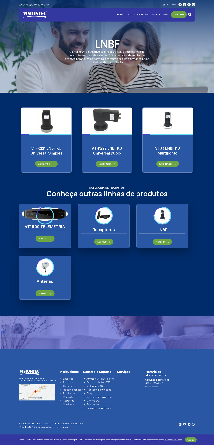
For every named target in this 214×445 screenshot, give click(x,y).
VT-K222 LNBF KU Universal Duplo (107, 151)
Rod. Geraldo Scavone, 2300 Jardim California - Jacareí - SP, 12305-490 (38, 379)
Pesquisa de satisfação (98, 408)
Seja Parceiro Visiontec (98, 397)
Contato (179, 14)
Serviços (155, 14)
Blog (165, 14)
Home (120, 14)
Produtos (142, 14)
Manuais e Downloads (98, 389)
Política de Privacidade (173, 439)
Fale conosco (93, 404)
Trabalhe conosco (73, 389)
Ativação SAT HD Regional (100, 378)
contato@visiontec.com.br (35, 4)
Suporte (130, 14)
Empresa (68, 378)
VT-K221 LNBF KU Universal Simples (46, 151)
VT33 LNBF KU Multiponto (167, 151)
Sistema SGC (93, 400)
